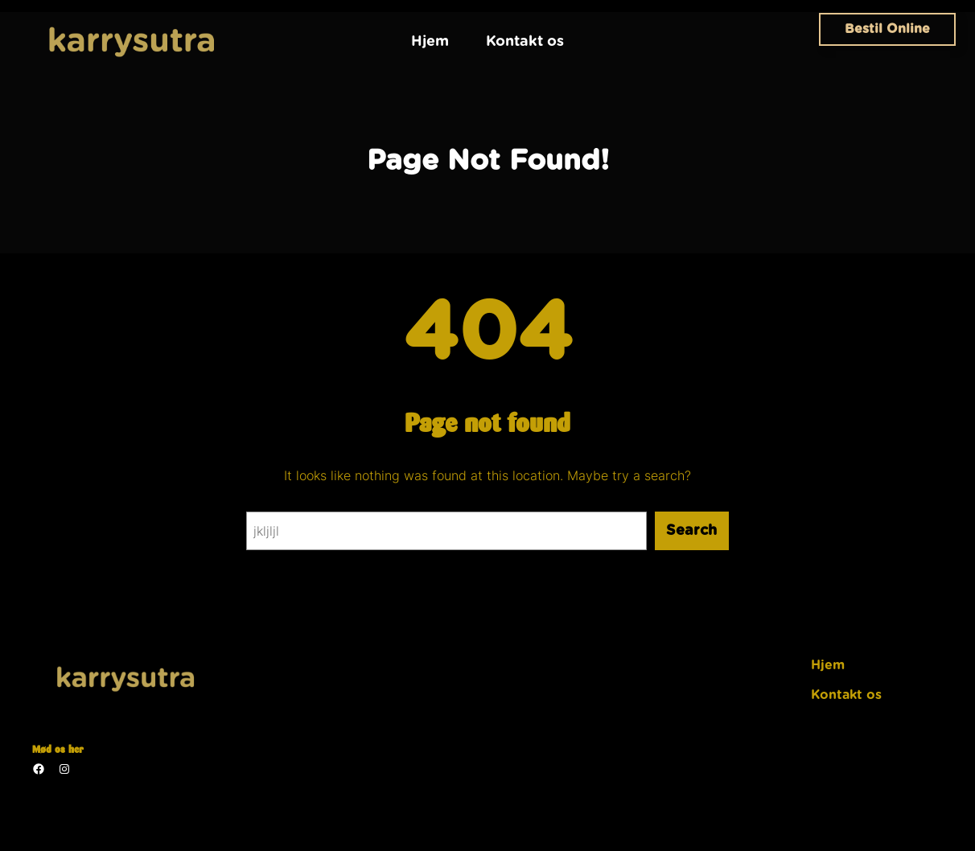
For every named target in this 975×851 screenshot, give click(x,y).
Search (691, 531)
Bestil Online (887, 29)
